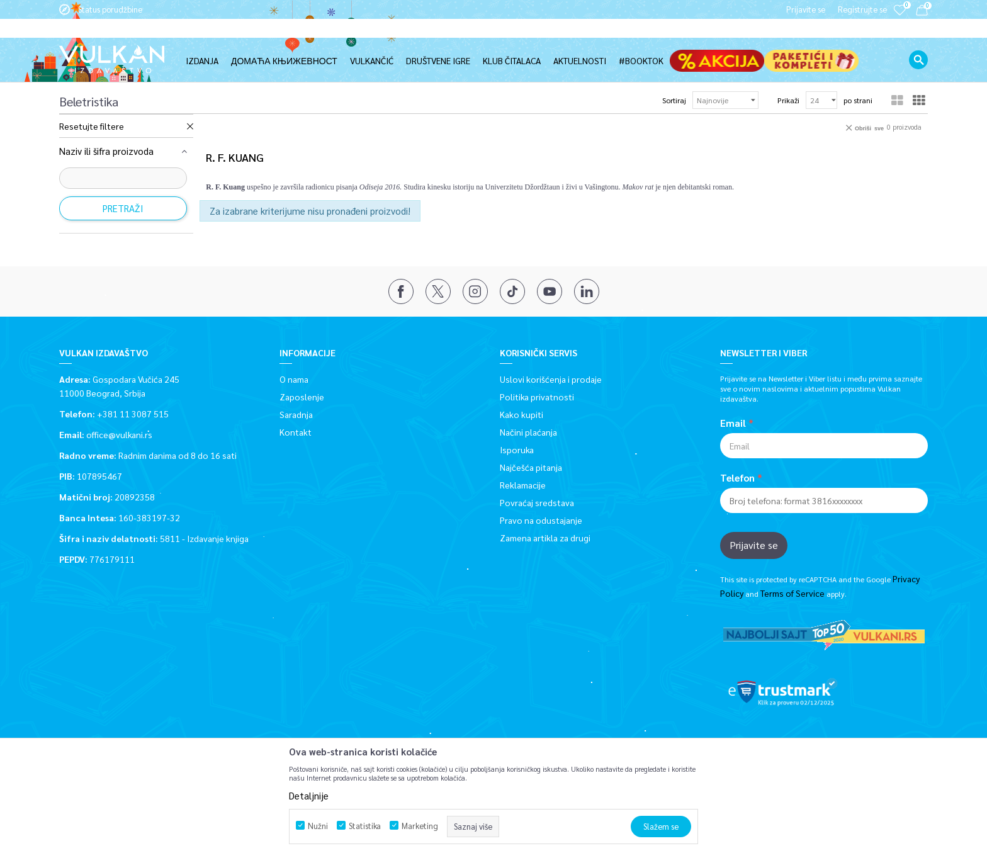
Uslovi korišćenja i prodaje (551, 378)
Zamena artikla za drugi (545, 537)
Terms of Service (792, 592)
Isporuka (517, 448)
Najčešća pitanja (531, 466)
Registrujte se (862, 9)
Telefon (737, 477)
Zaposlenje (301, 396)
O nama (293, 378)
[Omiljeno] (899, 18)
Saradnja (296, 413)
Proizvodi (149, 70)
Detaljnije (309, 795)
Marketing (420, 825)
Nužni (318, 825)
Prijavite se (754, 544)
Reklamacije (523, 484)
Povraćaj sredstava (537, 501)
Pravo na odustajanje (541, 519)
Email (733, 422)
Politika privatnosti (537, 396)
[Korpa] (922, 12)
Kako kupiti (521, 413)
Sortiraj (674, 99)
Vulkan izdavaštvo (91, 70)
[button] (918, 40)
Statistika (365, 825)
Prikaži (788, 99)
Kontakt (295, 431)
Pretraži (123, 207)
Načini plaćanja (528, 431)
